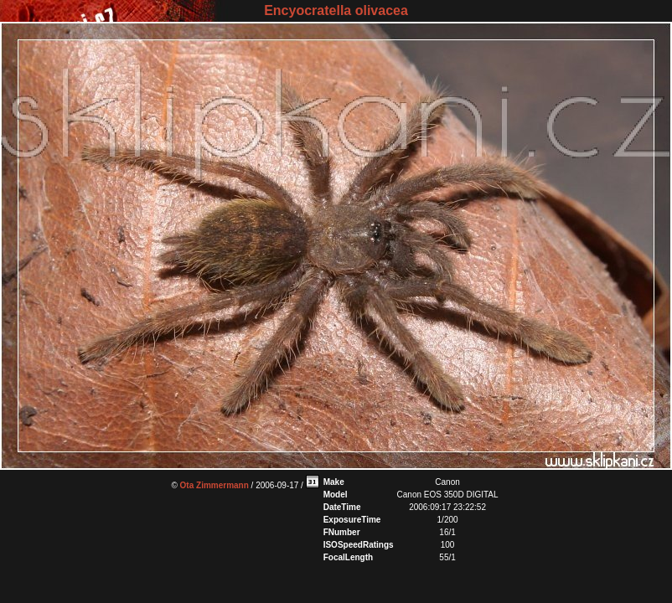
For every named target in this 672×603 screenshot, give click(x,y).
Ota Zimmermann (214, 485)
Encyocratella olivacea (336, 10)
